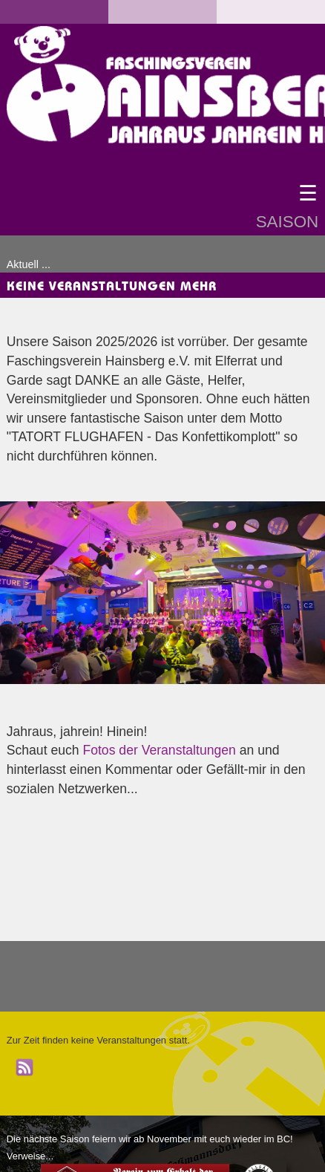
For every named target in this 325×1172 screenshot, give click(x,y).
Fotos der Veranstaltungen (158, 750)
